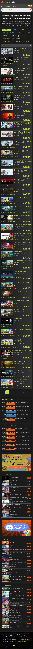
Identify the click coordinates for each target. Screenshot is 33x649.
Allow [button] (14, 646)
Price (28, 46)
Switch (5, 36)
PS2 (19, 33)
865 (24, 392)
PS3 (12, 33)
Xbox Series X (7, 42)
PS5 (22, 30)
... (19, 392)
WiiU (14, 36)
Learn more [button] (22, 641)
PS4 (5, 33)
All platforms (6, 30)
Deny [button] (5, 646)
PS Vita (27, 33)
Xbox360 (16, 39)
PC (15, 30)
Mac (18, 42)
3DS (21, 36)
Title (4, 46)
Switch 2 (26, 42)
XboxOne (6, 39)
